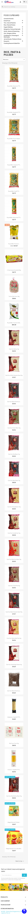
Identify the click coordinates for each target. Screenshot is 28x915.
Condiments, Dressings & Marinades (11, 36)
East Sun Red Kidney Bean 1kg (14, 796)
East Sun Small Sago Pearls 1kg (14, 664)
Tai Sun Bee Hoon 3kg (14, 296)
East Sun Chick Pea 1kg (14, 585)
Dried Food (7, 21)
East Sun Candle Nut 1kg (14, 533)
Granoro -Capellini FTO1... (14, 769)
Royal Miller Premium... (14, 243)
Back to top (20, 861)
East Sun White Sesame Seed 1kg (14, 375)
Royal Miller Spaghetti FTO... (14, 112)
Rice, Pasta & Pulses (9, 25)
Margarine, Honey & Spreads (12, 29)
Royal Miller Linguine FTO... (14, 165)
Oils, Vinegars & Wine (10, 33)
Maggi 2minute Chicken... (14, 822)
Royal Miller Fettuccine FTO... (14, 217)
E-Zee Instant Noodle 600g (14, 270)
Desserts (6, 41)
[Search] (14, 6)
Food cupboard (11, 15)
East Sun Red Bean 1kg (14, 454)
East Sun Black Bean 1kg (14, 480)
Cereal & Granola (8, 18)
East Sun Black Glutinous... (14, 401)
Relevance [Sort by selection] (14, 59)
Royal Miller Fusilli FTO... (14, 191)
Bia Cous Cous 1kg (14, 743)
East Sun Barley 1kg (14, 349)
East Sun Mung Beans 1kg (14, 506)
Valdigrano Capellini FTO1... (14, 717)
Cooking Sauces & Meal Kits (12, 43)
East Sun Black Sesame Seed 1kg (14, 612)
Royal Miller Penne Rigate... (14, 138)
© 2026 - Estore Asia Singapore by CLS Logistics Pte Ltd (11, 912)
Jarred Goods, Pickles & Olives (12, 39)
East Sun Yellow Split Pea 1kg (14, 638)
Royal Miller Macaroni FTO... (14, 86)
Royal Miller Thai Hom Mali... (14, 322)
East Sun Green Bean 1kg (14, 428)
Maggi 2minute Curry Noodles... (14, 848)
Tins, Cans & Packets (10, 23)
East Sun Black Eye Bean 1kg (14, 559)
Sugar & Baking (8, 27)
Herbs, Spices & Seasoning (11, 31)
